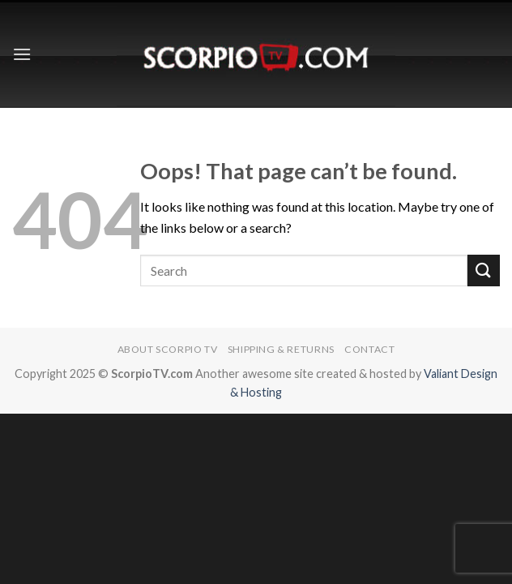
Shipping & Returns (281, 349)
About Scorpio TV (167, 349)
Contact (369, 349)
